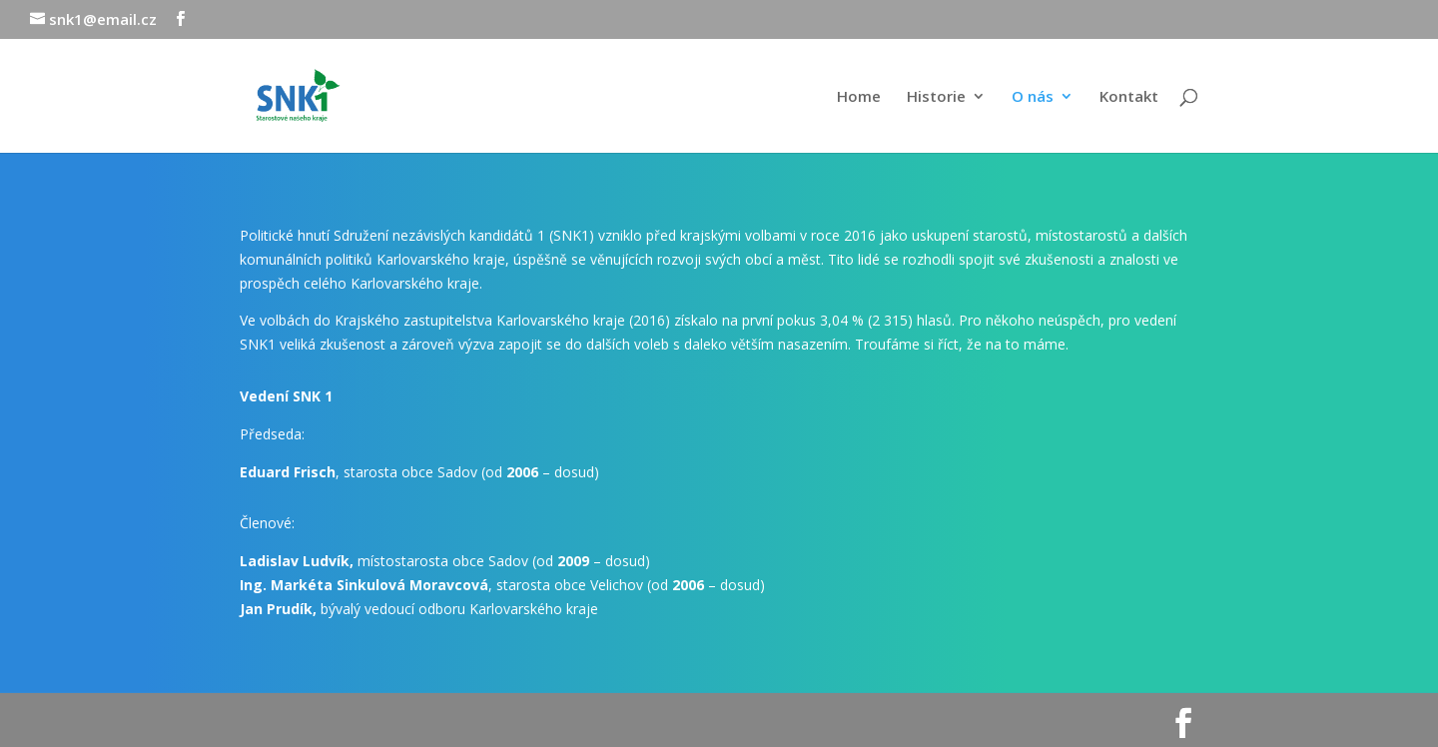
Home (859, 97)
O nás (1033, 97)
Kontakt (1128, 97)
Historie (936, 97)
